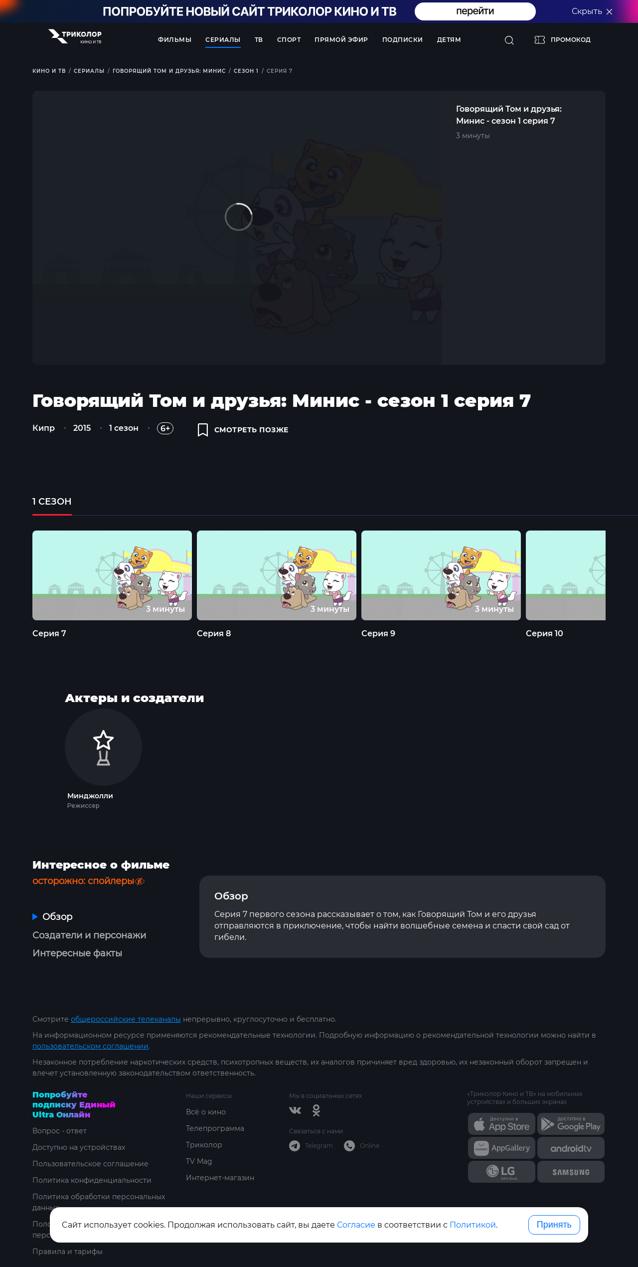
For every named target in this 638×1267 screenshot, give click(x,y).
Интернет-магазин (220, 1177)
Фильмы (174, 39)
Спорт (289, 39)
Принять (554, 1225)
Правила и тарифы (67, 1251)
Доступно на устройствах (78, 1147)
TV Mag (199, 1161)
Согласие (356, 1225)
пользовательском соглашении (90, 1046)
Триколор (204, 1144)
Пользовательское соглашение (90, 1163)
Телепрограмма (215, 1128)
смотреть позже (243, 429)
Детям (449, 39)
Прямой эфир (341, 39)
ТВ (259, 39)
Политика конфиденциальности (92, 1180)
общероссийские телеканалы (126, 1019)
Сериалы (223, 39)
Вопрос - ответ (59, 1130)
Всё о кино (206, 1111)
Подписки (402, 39)
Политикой (473, 1225)
